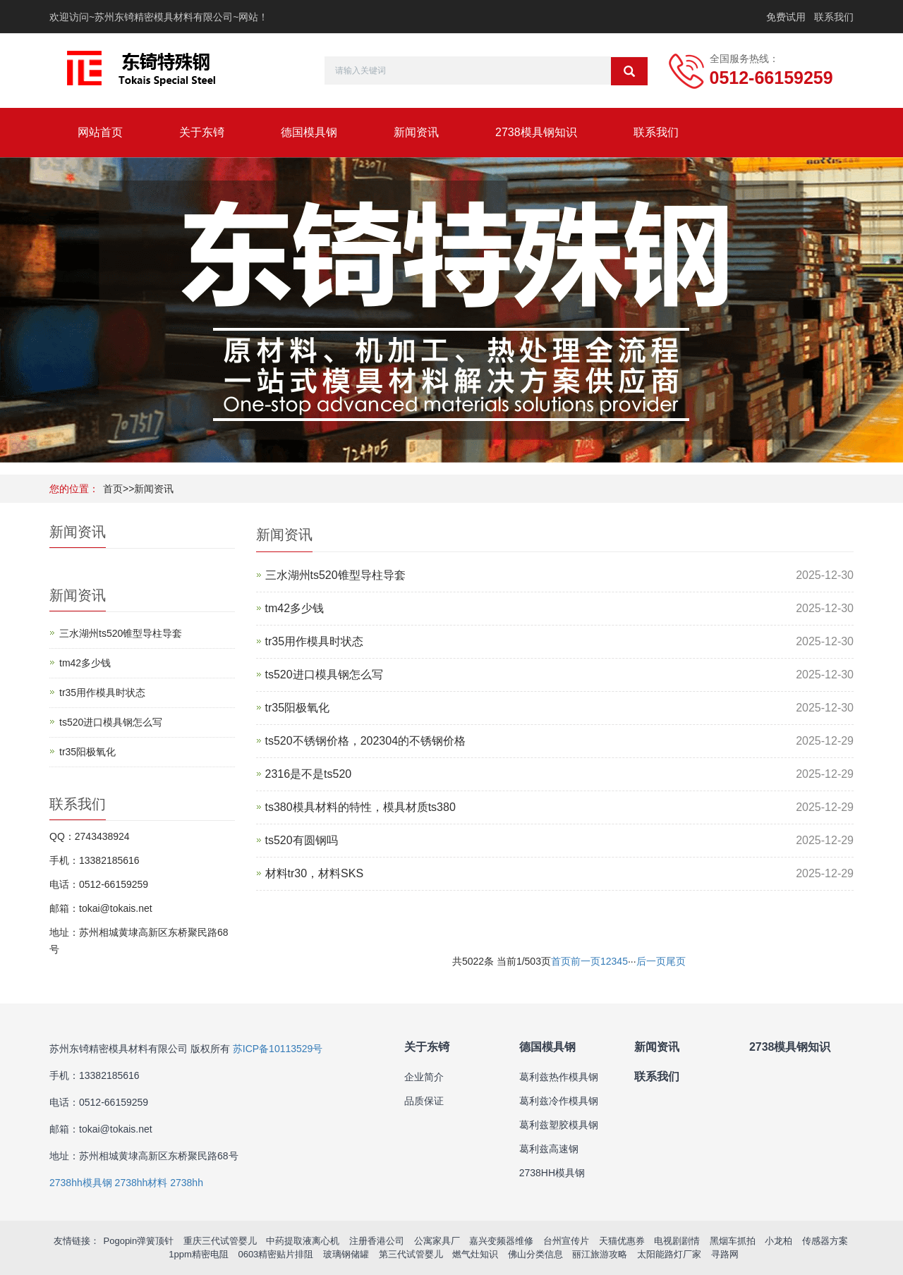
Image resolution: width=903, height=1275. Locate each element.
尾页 (676, 961)
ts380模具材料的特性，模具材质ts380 (360, 807)
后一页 (651, 961)
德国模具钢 (309, 132)
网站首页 (100, 132)
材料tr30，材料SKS (314, 873)
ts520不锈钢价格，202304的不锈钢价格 (365, 741)
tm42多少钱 (295, 608)
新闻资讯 (416, 132)
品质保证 (424, 1100)
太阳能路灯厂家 (669, 1254)
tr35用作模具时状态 (314, 641)
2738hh (186, 1182)
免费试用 (786, 17)
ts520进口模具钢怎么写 (324, 675)
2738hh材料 (141, 1182)
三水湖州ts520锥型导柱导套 (335, 575)
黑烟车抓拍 (733, 1241)
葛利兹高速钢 (548, 1148)
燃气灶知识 (475, 1254)
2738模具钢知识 (536, 132)
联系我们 (834, 17)
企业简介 (424, 1076)
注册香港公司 (376, 1241)
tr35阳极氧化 (297, 708)
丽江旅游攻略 (599, 1254)
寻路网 (725, 1254)
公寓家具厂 (437, 1241)
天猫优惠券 (622, 1241)
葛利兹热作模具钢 (558, 1076)
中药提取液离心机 (302, 1241)
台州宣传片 (566, 1241)
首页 (113, 488)
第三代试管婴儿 (411, 1254)
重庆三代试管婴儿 (220, 1241)
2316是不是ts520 (308, 774)
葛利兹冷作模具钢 (558, 1100)
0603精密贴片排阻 (275, 1254)
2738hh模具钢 (80, 1182)
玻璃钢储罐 (346, 1254)
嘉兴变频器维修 (501, 1241)
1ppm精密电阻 (199, 1254)
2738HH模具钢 (552, 1172)
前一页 (585, 961)
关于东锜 (201, 132)
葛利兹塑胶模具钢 (558, 1124)
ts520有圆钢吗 (301, 840)
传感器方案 (825, 1241)
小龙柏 (778, 1241)
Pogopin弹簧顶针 (139, 1241)
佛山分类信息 (535, 1254)
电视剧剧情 (677, 1241)
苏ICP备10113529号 (278, 1048)
